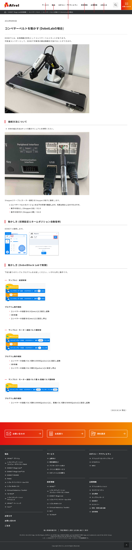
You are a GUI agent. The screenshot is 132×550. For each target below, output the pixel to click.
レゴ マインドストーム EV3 (18, 482)
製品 (53, 5)
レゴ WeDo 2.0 (13, 486)
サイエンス (15, 498)
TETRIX (10, 494)
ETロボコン (96, 462)
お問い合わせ (126, 4)
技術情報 (84, 5)
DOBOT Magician (14, 468)
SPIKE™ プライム (13, 458)
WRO (94, 466)
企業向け (53, 458)
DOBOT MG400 (13, 475)
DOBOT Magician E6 (16, 471)
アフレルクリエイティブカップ (102, 458)
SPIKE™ (52, 486)
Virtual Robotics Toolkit (17, 490)
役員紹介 (95, 501)
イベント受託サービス (57, 469)
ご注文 (7, 525)
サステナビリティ (98, 490)
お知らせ (104, 5)
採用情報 (95, 512)
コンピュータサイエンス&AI (17, 463)
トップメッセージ (98, 497)
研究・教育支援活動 (99, 508)
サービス (50, 454)
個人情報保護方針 (50, 530)
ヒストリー (96, 504)
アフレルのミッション (99, 486)
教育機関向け (54, 462)
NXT (51, 511)
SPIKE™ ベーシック (14, 503)
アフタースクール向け (57, 466)
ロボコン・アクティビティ (68, 5)
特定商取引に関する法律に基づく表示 (74, 530)
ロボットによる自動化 (57, 473)
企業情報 (94, 5)
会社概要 (95, 494)
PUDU (9, 479)
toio (9, 507)
